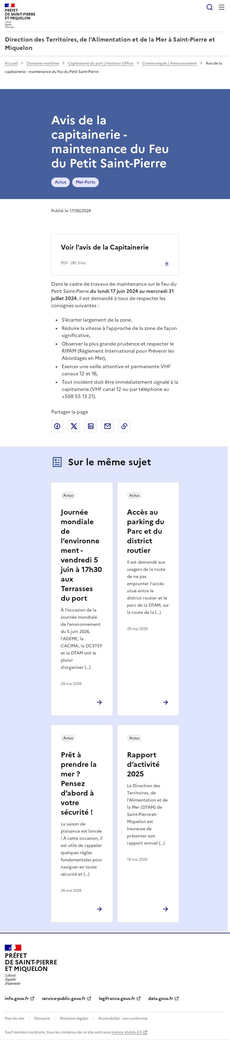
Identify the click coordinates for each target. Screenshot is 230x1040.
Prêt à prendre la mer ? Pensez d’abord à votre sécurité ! (79, 784)
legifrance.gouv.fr (117, 998)
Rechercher (210, 7)
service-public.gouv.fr (64, 998)
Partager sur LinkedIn (91, 426)
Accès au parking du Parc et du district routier (145, 531)
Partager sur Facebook (57, 426)
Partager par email (108, 426)
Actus (60, 182)
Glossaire (42, 1018)
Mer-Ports (85, 182)
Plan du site (14, 1018)
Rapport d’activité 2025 (143, 764)
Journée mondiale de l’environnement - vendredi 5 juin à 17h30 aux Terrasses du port (81, 555)
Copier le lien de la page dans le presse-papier (124, 426)
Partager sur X (74, 426)
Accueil (11, 63)
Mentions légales (74, 1018)
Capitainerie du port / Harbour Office (100, 63)
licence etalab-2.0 (126, 1032)
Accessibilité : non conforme (122, 1018)
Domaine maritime (43, 63)
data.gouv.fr (160, 998)
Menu (222, 7)
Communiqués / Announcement (169, 63)
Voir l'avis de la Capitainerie (105, 247)
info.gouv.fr (17, 998)
